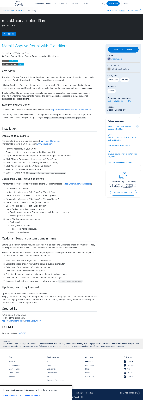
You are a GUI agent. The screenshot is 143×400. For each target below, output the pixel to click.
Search (21, 11)
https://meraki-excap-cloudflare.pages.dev (71, 110)
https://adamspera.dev (12, 321)
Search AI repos (113, 11)
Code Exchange (8, 11)
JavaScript (118, 101)
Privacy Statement (11, 395)
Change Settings (31, 395)
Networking (113, 79)
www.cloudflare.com (49, 141)
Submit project (134, 11)
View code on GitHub (123, 50)
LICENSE (21, 333)
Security (125, 79)
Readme (10, 34)
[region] (36, 392)
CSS (109, 101)
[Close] (69, 388)
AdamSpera (117, 59)
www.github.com (45, 144)
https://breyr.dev (33, 321)
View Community (123, 193)
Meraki (111, 91)
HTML (128, 101)
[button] (131, 193)
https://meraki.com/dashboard (77, 184)
